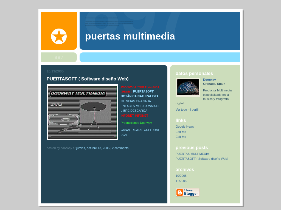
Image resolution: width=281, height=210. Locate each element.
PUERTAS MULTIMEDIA (192, 153)
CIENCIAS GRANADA (136, 101)
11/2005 (181, 181)
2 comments (120, 148)
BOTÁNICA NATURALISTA (140, 96)
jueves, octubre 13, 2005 (92, 148)
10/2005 (181, 175)
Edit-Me (181, 131)
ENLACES (128, 106)
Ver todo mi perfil (187, 109)
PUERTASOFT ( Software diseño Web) (202, 158)
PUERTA (143, 91)
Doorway (209, 79)
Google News (185, 126)
